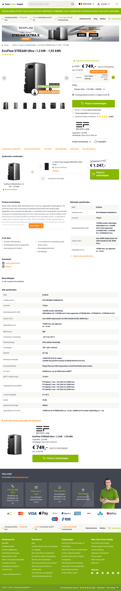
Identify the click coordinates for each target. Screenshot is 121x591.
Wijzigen (55, 171)
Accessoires (114, 11)
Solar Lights (104, 11)
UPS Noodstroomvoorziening (72, 563)
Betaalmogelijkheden (9, 550)
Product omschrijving (82, 142)
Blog (95, 19)
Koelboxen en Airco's (90, 11)
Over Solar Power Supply (100, 543)
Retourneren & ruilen (9, 556)
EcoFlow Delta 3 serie (69, 573)
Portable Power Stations (12, 11)
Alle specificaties (88, 149)
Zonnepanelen (47, 11)
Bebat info (95, 563)
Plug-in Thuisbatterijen (31, 11)
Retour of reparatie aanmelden (13, 560)
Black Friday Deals (98, 560)
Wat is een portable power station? (44, 563)
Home (14, 45)
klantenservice (22, 477)
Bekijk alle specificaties (82, 256)
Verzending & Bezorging (10, 553)
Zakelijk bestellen (8, 546)
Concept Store (7, 569)
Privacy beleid (96, 556)
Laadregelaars (75, 11)
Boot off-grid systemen (69, 569)
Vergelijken (101, 142)
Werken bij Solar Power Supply (102, 546)
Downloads (74, 149)
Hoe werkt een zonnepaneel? (42, 573)
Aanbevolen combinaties (11, 149)
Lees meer (36, 226)
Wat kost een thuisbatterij (41, 560)
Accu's (66, 11)
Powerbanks (58, 11)
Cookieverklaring (97, 550)
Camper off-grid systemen (70, 553)
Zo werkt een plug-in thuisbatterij (44, 556)
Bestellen (5, 543)
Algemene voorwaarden (100, 553)
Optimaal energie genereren (42, 576)
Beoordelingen (61, 149)
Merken (103, 19)
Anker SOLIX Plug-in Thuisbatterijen (74, 550)
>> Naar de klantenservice (11, 574)
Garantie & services (9, 563)
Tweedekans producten (10, 566)
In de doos (48, 149)
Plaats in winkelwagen (93, 103)
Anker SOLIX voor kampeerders (72, 566)
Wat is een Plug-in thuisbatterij (43, 553)
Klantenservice (85, 19)
